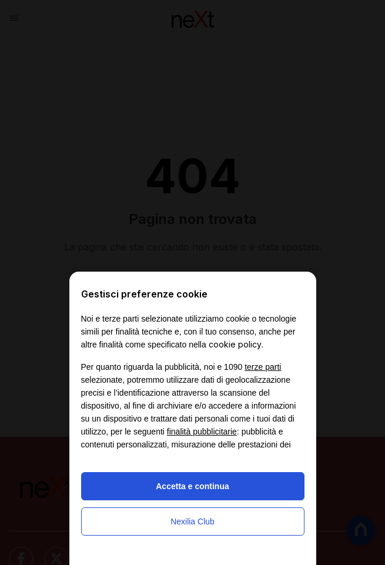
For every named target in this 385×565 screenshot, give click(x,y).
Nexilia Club (192, 521)
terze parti (263, 367)
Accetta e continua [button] (192, 486)
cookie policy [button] (235, 344)
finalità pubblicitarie (202, 431)
